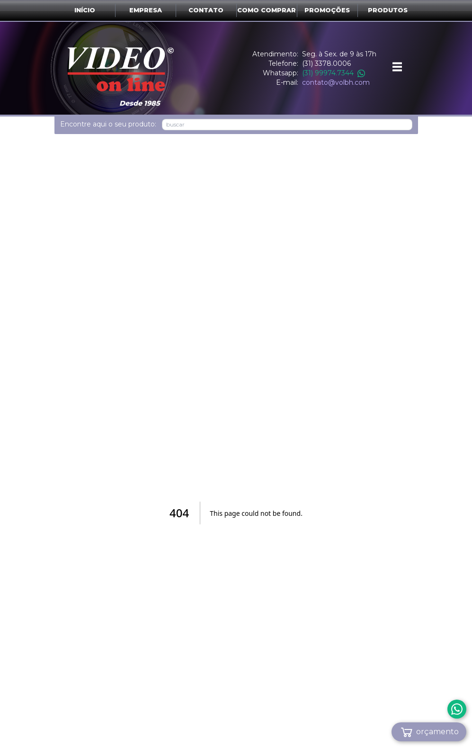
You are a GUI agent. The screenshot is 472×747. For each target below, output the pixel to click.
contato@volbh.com (336, 82)
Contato (205, 10)
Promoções (327, 10)
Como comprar (266, 10)
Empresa (145, 10)
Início (84, 10)
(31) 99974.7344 (333, 73)
